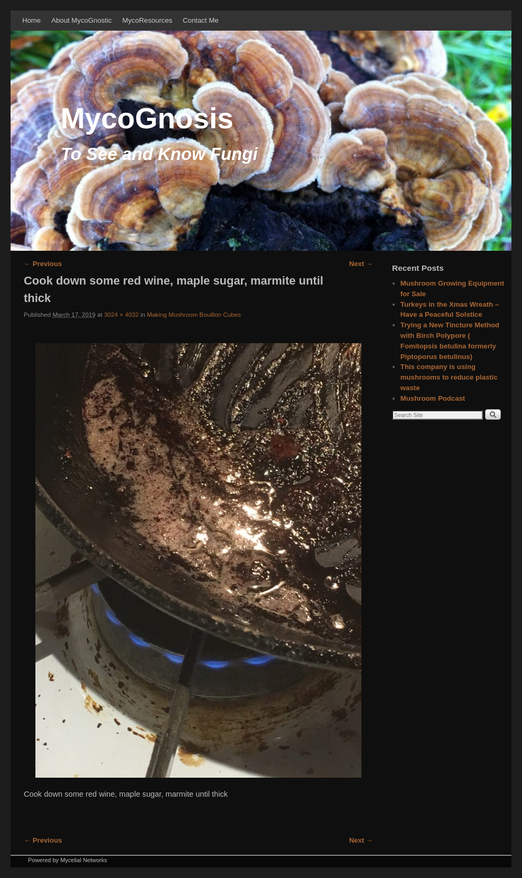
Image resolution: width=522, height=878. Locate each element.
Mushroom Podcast (432, 398)
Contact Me (200, 20)
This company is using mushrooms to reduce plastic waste (449, 377)
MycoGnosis (147, 118)
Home (31, 20)
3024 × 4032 (121, 314)
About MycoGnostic (81, 20)
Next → (361, 264)
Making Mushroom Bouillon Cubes (194, 314)
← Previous (43, 264)
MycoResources (148, 20)
